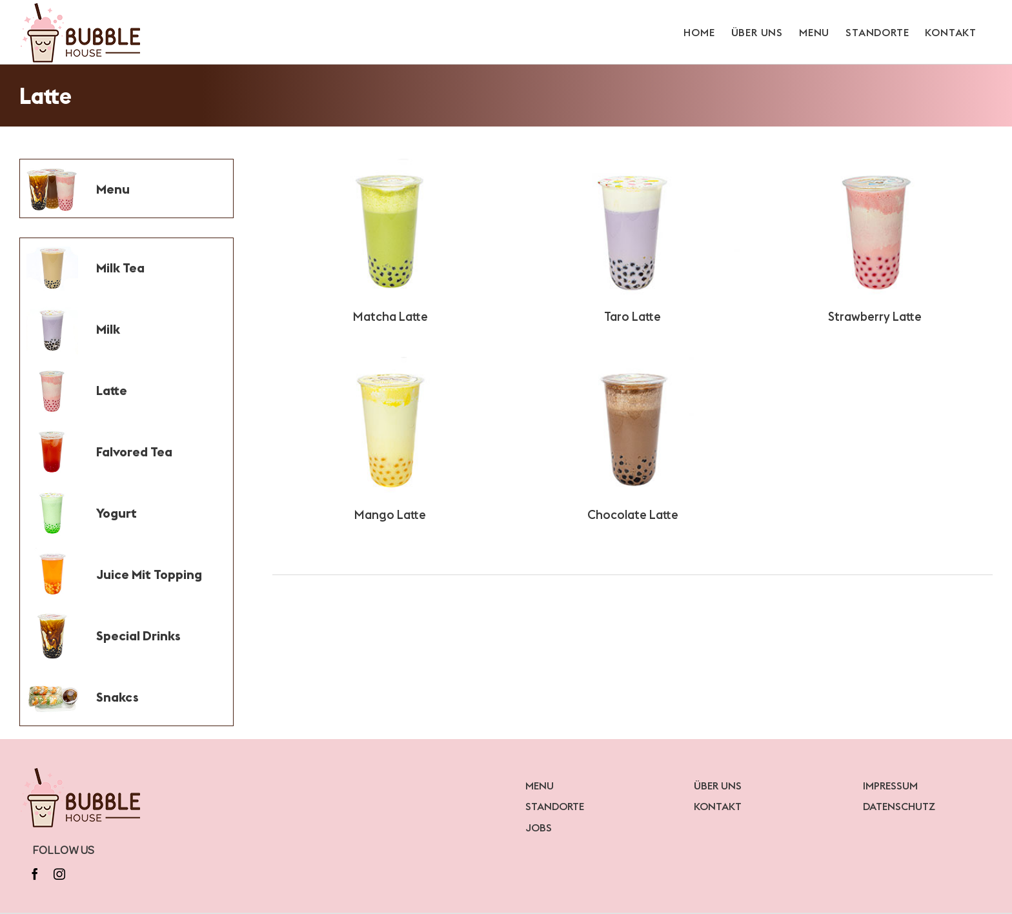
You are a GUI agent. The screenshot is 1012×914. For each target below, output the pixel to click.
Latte (111, 390)
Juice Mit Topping (149, 574)
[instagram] (59, 874)
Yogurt (116, 513)
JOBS (538, 827)
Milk (108, 329)
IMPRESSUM (890, 785)
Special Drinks (138, 635)
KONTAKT (718, 806)
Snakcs (117, 697)
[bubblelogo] (81, 771)
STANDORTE (554, 806)
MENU (539, 785)
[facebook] (35, 874)
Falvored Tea (134, 451)
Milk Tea (120, 267)
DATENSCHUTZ (899, 806)
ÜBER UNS (718, 785)
